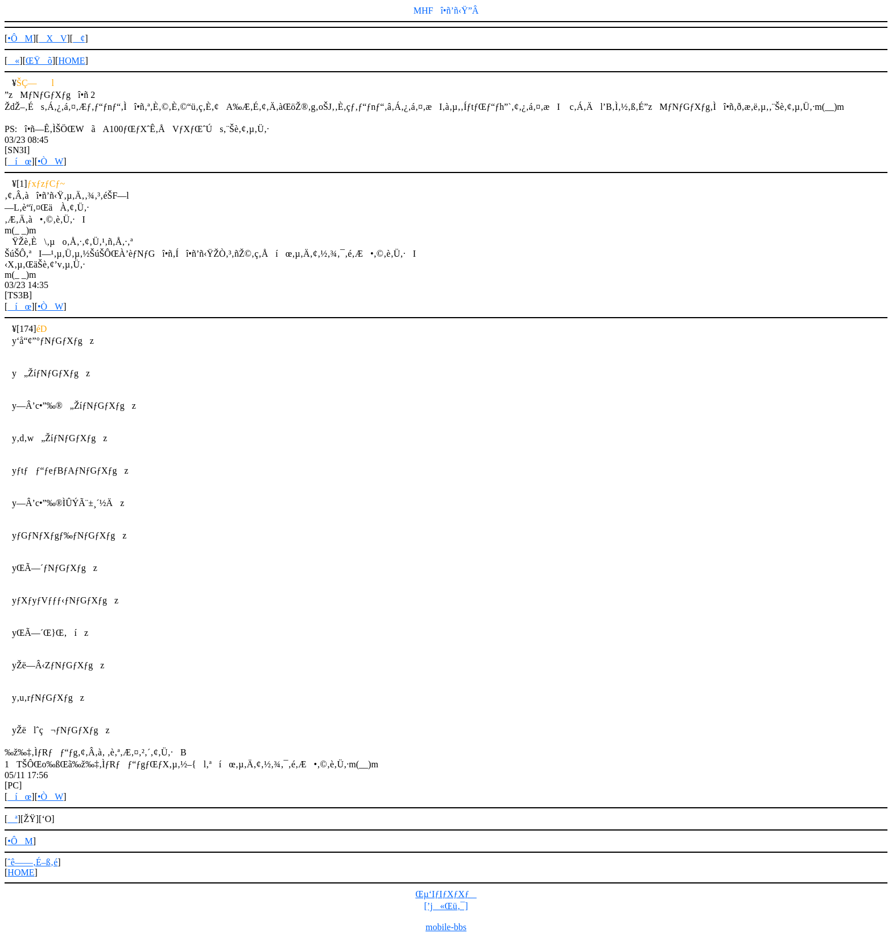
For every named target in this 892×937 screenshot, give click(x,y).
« (13, 60)
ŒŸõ (39, 60)
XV (53, 38)
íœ (19, 161)
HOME (71, 60)
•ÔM (19, 38)
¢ (79, 38)
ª (12, 819)
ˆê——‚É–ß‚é (32, 862)
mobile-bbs (446, 927)
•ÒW (50, 161)
